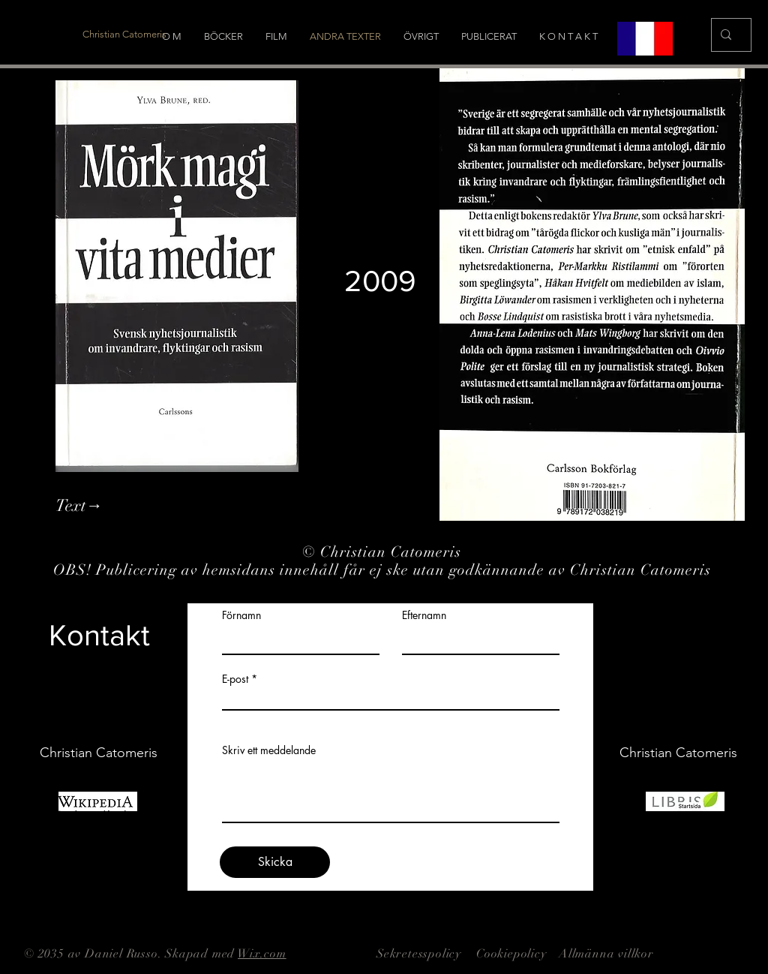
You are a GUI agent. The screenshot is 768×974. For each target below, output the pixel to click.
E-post (235, 679)
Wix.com (262, 953)
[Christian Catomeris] (124, 35)
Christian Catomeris (393, 552)
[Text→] (137, 506)
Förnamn (241, 615)
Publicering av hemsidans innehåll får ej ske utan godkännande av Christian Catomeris (406, 570)
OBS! (74, 570)
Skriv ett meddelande (269, 750)
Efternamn (424, 615)
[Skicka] (275, 862)
